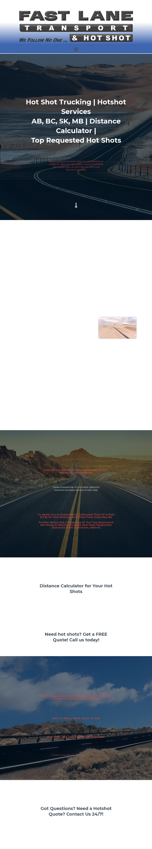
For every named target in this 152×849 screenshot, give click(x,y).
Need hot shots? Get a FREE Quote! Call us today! (76, 637)
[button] (76, 49)
